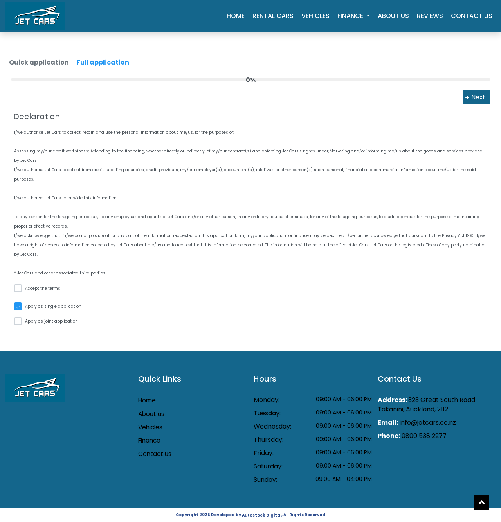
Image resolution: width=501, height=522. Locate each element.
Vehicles (315, 15)
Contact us (471, 15)
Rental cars (273, 15)
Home (236, 15)
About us (393, 15)
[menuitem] (39, 63)
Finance (150, 440)
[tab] (39, 63)
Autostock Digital (261, 515)
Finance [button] (351, 15)
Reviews (430, 15)
